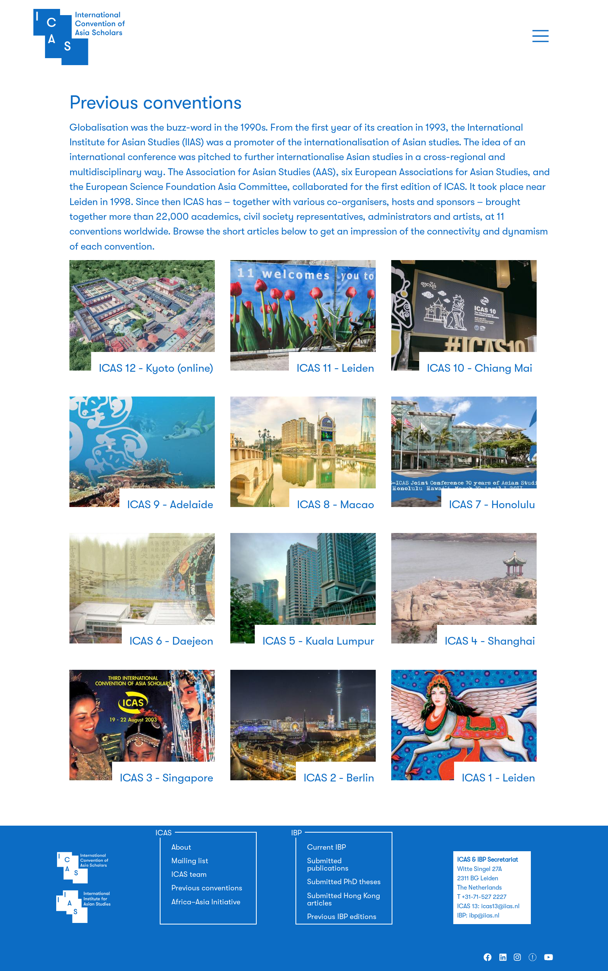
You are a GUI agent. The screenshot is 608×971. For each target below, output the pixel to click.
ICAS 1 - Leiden (498, 777)
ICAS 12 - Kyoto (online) (156, 368)
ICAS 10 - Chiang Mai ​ (481, 368)
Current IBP (326, 847)
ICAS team (189, 874)
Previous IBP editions (342, 916)
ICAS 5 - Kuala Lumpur (318, 641)
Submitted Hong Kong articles (343, 899)
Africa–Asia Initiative (205, 902)
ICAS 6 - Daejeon (171, 641)
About (181, 847)
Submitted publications (328, 865)
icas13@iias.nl (500, 906)
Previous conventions (206, 888)
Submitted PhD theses (344, 882)
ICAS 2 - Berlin (339, 777)
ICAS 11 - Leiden (335, 368)
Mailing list (189, 861)
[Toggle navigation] (540, 36)
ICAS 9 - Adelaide (170, 504)
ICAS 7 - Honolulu (492, 504)
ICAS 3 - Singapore (166, 777)
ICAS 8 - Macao (335, 504)
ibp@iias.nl (484, 915)
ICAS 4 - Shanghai (490, 641)
